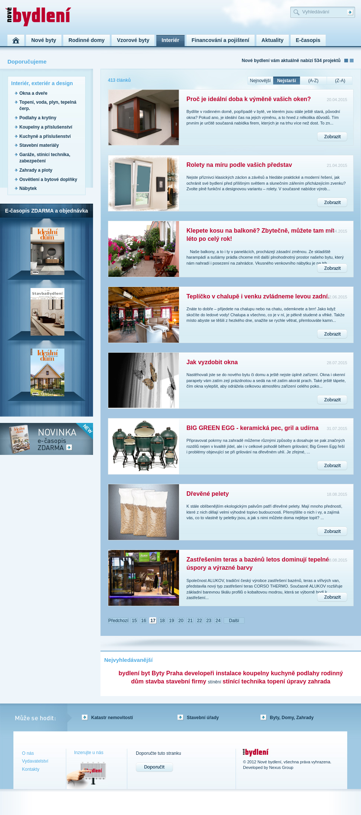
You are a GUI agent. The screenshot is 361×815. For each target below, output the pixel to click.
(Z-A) (340, 80)
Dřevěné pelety (207, 494)
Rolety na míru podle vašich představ (239, 165)
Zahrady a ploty (35, 170)
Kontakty (30, 769)
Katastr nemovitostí (112, 717)
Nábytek (28, 188)
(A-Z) (313, 80)
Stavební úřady (203, 717)
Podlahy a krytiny (37, 117)
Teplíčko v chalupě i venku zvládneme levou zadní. (257, 296)
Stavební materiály (39, 145)
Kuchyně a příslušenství (45, 136)
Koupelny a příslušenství (45, 127)
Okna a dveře (33, 93)
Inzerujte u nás (88, 752)
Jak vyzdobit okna (212, 362)
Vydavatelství (35, 761)
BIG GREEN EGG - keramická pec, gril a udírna (252, 428)
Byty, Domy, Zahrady (292, 717)
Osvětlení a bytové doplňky (48, 179)
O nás (28, 753)
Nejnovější (260, 80)
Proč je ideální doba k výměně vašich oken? (248, 99)
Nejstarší (286, 80)
